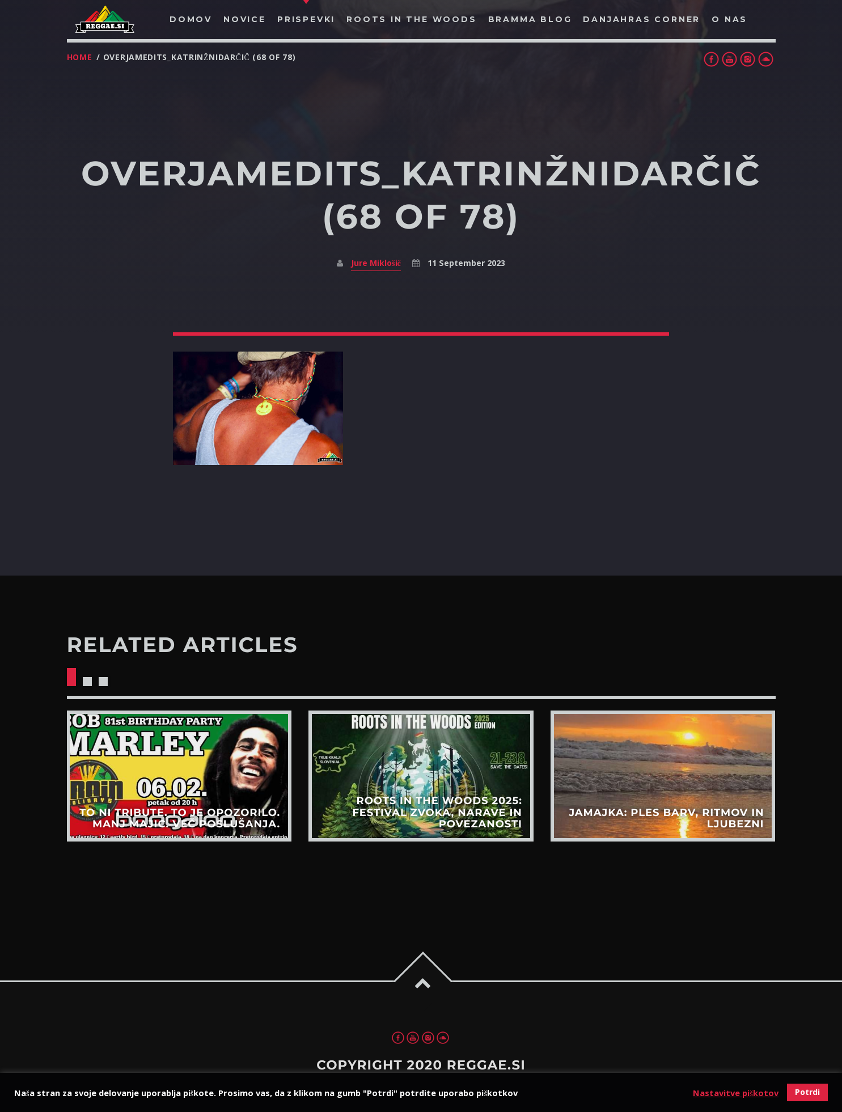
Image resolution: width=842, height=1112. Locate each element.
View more (178, 776)
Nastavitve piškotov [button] (735, 1093)
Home (79, 57)
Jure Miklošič (376, 262)
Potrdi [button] (807, 1091)
